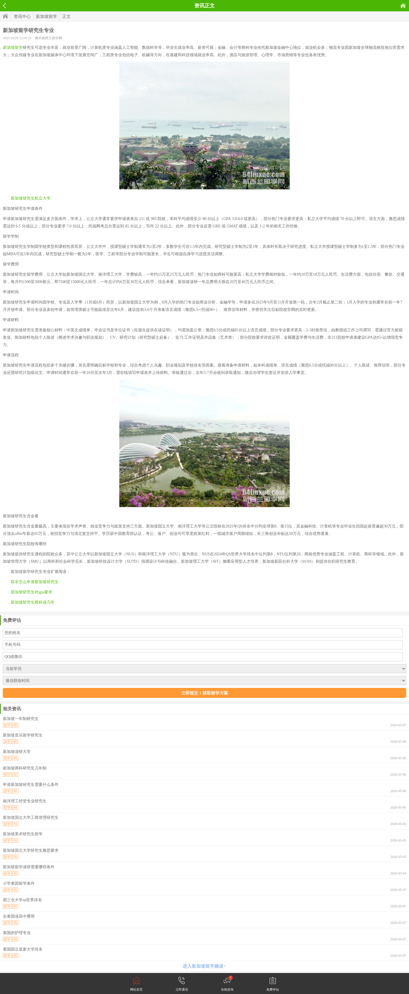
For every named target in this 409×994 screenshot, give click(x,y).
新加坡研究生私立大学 (31, 198)
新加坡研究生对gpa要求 (31, 592)
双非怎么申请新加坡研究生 (35, 582)
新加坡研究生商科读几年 (33, 602)
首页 (403, 5)
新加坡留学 (46, 16)
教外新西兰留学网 (48, 38)
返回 (4, 6)
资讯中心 (22, 16)
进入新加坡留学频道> (204, 966)
